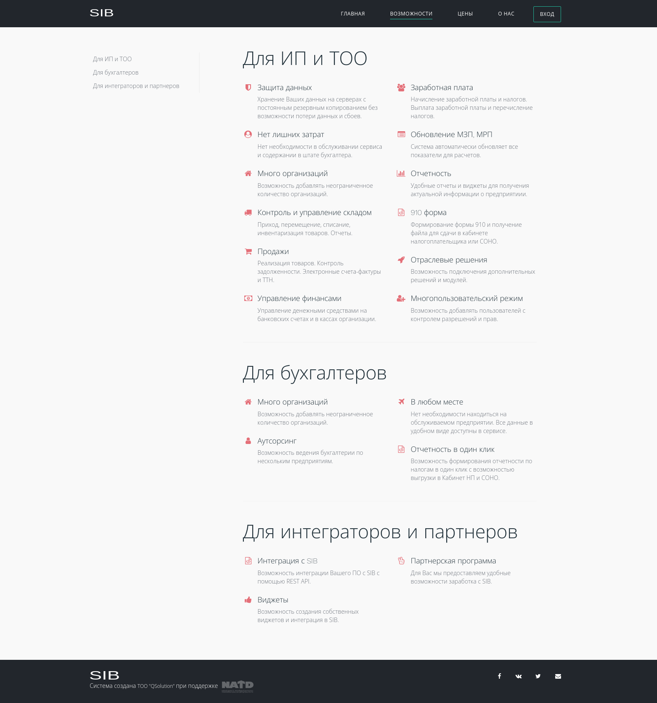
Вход (547, 14)
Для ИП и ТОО (112, 59)
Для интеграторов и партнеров (136, 86)
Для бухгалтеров (116, 72)
